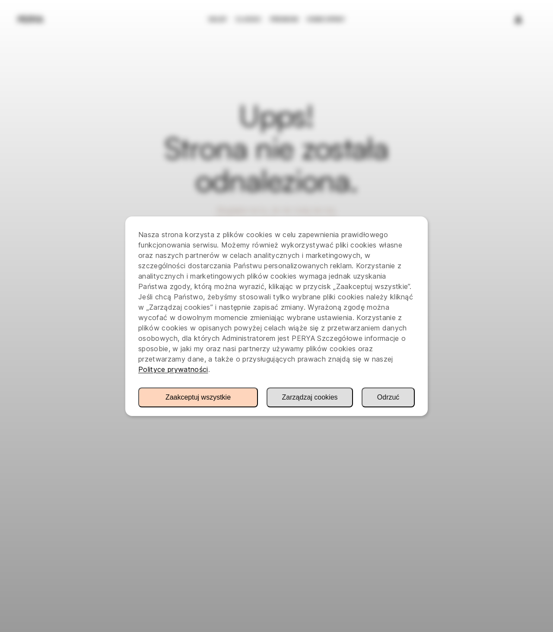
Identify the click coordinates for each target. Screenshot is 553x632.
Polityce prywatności (173, 369)
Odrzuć (388, 397)
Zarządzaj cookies (310, 397)
